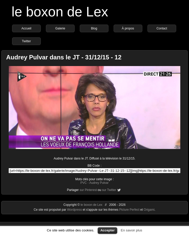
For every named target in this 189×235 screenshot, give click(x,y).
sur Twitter (109, 190)
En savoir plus (131, 230)
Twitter (26, 41)
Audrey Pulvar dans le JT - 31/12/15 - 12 (64, 57)
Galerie (60, 28)
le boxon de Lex (60, 11)
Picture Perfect (129, 209)
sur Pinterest (88, 190)
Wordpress (75, 209)
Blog (94, 28)
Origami (149, 209)
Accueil (27, 28)
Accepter (107, 230)
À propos (128, 28)
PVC (83, 183)
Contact (161, 28)
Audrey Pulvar (98, 183)
